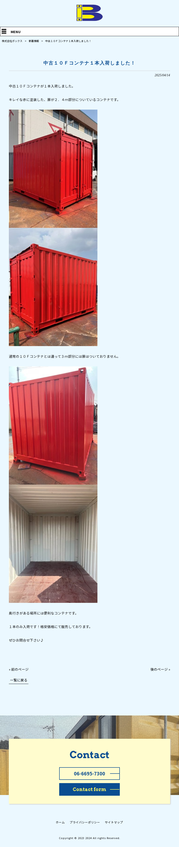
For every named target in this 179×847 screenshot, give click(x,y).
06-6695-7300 (89, 773)
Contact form (89, 789)
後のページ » (160, 669)
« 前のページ (19, 669)
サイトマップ (114, 822)
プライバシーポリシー (85, 822)
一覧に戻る (19, 679)
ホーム (60, 822)
